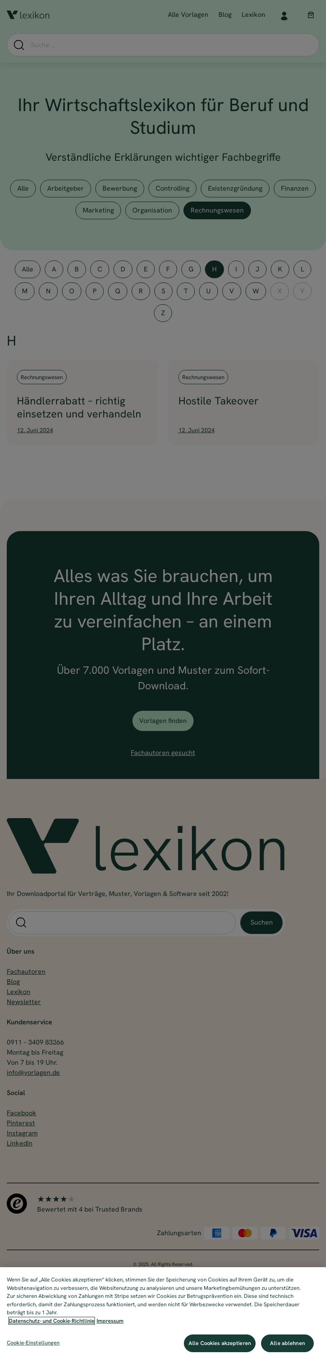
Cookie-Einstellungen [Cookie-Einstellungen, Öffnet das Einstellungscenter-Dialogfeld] (33, 1342)
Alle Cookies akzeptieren (220, 1343)
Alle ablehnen (287, 1343)
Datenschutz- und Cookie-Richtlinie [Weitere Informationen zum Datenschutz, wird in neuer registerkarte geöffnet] (51, 1320)
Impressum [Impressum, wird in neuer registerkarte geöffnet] (110, 1320)
